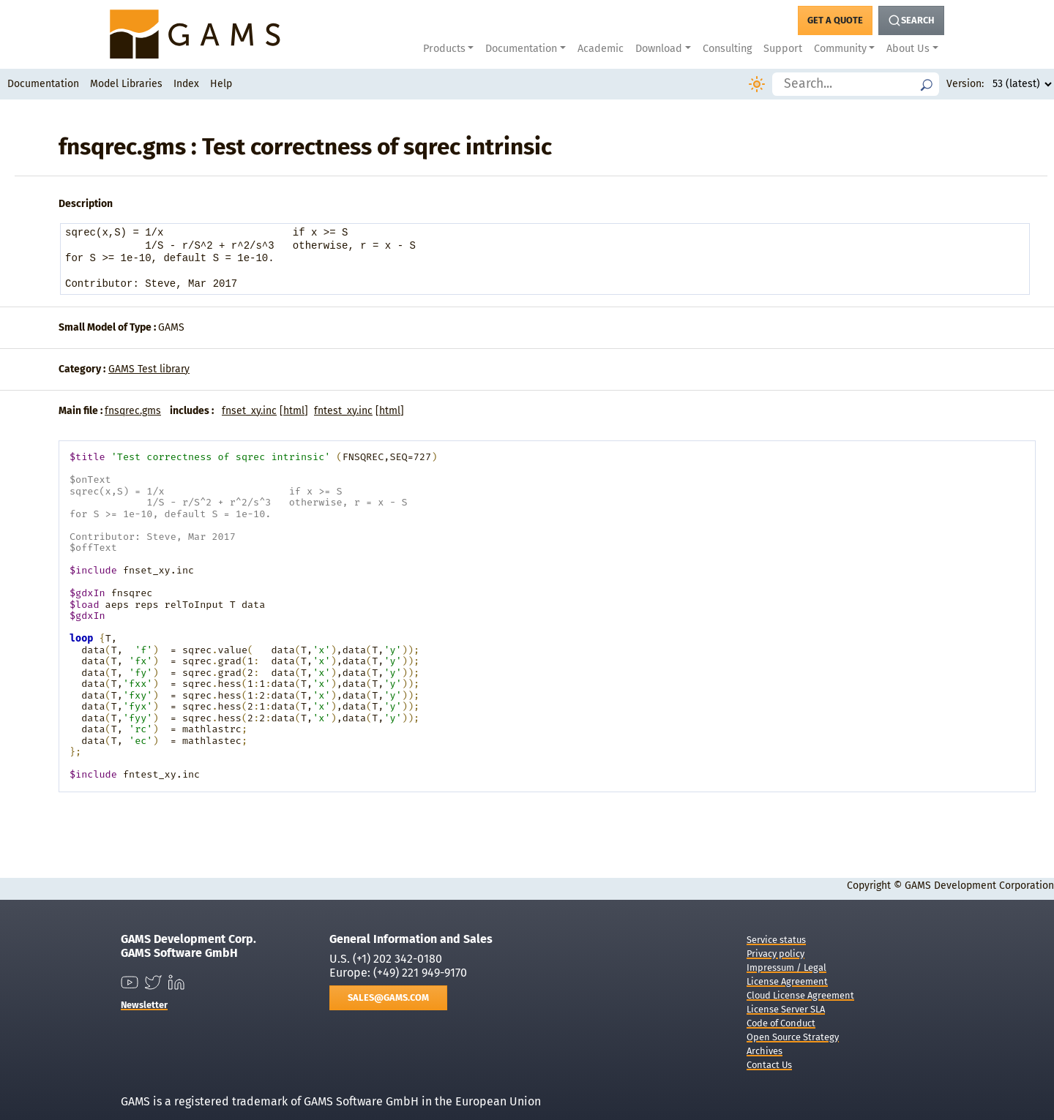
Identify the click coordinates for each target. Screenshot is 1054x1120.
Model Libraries (126, 84)
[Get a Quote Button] (835, 20)
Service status (776, 939)
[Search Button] (911, 20)
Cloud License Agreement (800, 995)
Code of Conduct (781, 1023)
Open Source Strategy (793, 1036)
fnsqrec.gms (133, 411)
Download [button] (658, 48)
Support (782, 48)
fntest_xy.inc (343, 411)
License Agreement (787, 981)
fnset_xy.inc (249, 411)
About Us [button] (908, 48)
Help (221, 84)
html (293, 411)
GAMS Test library (149, 369)
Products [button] (444, 48)
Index (186, 84)
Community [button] (840, 48)
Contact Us (769, 1064)
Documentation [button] (521, 48)
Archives (764, 1050)
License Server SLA (786, 1009)
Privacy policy (775, 953)
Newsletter (144, 1004)
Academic (601, 48)
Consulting (727, 48)
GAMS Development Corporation (979, 885)
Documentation (43, 84)
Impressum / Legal (786, 967)
